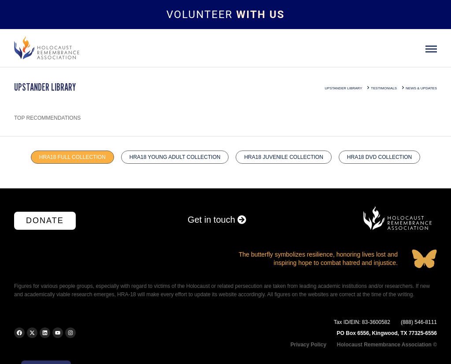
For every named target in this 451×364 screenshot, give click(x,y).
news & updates (421, 88)
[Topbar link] (225, 14)
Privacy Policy (308, 345)
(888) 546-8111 (419, 322)
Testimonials (384, 88)
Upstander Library (343, 88)
